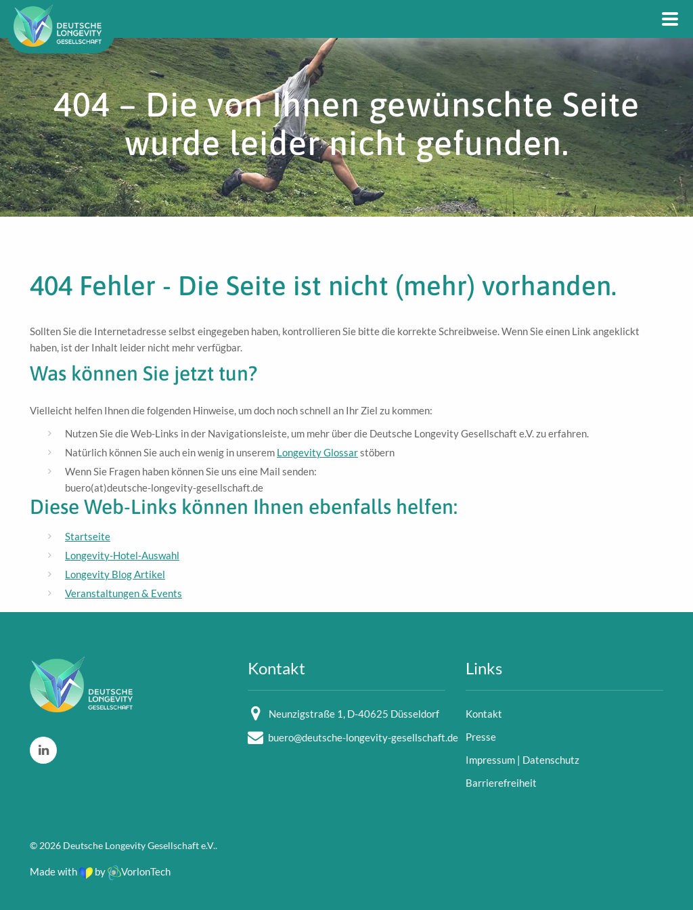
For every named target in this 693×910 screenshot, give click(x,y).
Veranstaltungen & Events (123, 593)
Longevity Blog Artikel (115, 574)
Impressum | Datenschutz (522, 760)
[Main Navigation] (670, 19)
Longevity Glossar (317, 452)
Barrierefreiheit (501, 783)
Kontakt (484, 714)
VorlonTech (139, 871)
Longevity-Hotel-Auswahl (122, 555)
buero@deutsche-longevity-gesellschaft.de (363, 737)
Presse (481, 737)
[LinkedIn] (43, 750)
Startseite (87, 536)
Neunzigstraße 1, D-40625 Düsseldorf (354, 714)
